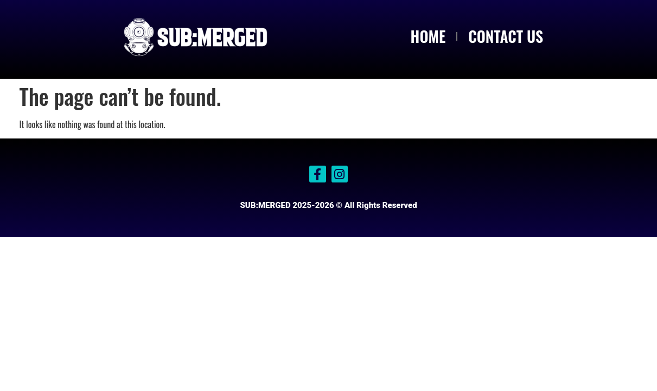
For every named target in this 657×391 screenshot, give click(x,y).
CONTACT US (505, 36)
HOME (428, 36)
